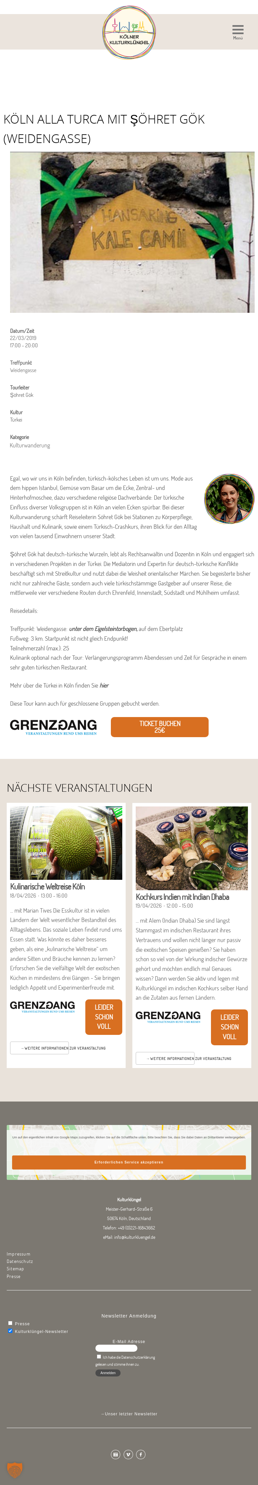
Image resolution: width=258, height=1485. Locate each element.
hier (103, 685)
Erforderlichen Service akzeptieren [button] (128, 1162)
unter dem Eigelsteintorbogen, (103, 629)
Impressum (19, 1254)
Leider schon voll (104, 1017)
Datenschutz (20, 1261)
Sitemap (15, 1269)
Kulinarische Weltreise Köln (47, 886)
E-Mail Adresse (129, 1341)
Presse (13, 1276)
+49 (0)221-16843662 (136, 1228)
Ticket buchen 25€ (159, 727)
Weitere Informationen (47, 1048)
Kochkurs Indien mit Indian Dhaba (182, 897)
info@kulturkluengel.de (134, 1237)
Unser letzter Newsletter (131, 1414)
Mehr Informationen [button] (129, 1147)
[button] (238, 33)
